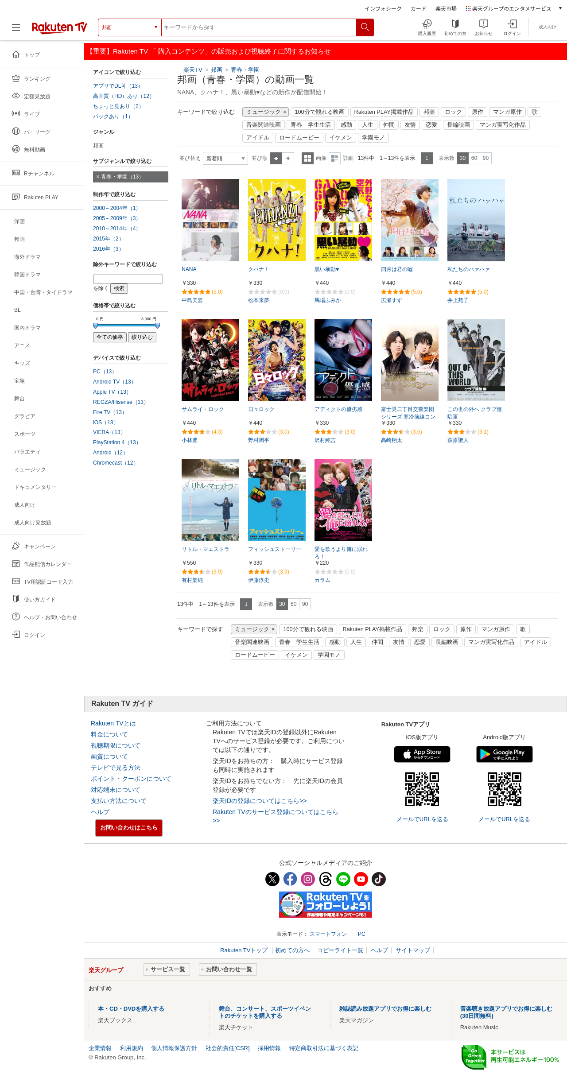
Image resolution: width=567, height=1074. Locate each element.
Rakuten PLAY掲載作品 (384, 112)
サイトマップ (413, 950)
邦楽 (429, 112)
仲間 (389, 125)
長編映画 (458, 125)
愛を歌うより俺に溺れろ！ (341, 553)
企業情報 (100, 1048)
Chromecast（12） (116, 463)
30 (463, 158)
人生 (367, 125)
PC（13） (105, 371)
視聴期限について (115, 745)
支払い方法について (119, 800)
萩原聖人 (458, 440)
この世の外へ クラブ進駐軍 (474, 413)
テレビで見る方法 (115, 767)
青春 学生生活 (311, 125)
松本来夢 (258, 300)
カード (419, 8)
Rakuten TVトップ (244, 950)
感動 (346, 125)
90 (486, 158)
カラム (322, 580)
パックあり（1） (113, 116)
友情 (410, 125)
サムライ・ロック (203, 409)
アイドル (257, 138)
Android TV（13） (114, 382)
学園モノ (373, 138)
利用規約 (131, 1048)
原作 (477, 112)
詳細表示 (335, 158)
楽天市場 (446, 8)
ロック (453, 112)
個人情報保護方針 (174, 1048)
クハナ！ (258, 269)
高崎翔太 (391, 440)
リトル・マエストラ (205, 549)
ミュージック (263, 112)
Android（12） (110, 453)
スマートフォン (328, 934)
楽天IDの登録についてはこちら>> (260, 800)
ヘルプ (100, 811)
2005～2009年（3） (117, 218)
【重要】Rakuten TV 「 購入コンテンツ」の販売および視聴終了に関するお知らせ (208, 51)
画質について (109, 756)
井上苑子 (458, 300)
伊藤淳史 (258, 580)
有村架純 (192, 580)
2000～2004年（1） (117, 208)
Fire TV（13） (110, 412)
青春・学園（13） (122, 177)
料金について (109, 734)
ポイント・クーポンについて (131, 778)
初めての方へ (292, 950)
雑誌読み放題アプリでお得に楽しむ (385, 1008)
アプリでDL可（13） (118, 86)
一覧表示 (308, 158)
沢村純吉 (325, 440)
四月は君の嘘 (397, 269)
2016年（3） (108, 249)
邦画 (216, 69)
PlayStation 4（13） (117, 442)
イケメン (340, 138)
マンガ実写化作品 (503, 125)
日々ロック (261, 409)
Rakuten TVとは (113, 723)
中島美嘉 (192, 300)
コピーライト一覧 (340, 950)
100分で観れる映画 (319, 112)
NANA (189, 269)
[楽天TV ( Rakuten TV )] (59, 27)
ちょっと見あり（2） (118, 106)
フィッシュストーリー (274, 549)
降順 (288, 158)
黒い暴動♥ (327, 269)
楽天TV (192, 69)
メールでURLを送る (422, 819)
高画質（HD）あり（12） (124, 96)
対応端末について (115, 789)
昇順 (276, 158)
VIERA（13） (109, 432)
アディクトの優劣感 (338, 409)
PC (361, 934)
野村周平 (258, 440)
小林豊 (190, 440)
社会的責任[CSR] (228, 1048)
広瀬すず (391, 300)
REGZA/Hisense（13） (121, 402)
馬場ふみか (328, 300)
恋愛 (431, 125)
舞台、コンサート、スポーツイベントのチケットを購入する (265, 1012)
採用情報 (269, 1048)
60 (474, 158)
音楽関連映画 (263, 125)
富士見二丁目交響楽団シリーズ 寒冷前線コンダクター (408, 416)
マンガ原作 (507, 112)
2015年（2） (108, 239)
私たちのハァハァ (468, 269)
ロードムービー (299, 138)
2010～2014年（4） (117, 228)
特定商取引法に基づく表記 (323, 1048)
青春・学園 (245, 69)
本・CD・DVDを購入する (131, 1008)
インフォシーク (383, 8)
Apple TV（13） (112, 392)
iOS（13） (106, 422)
